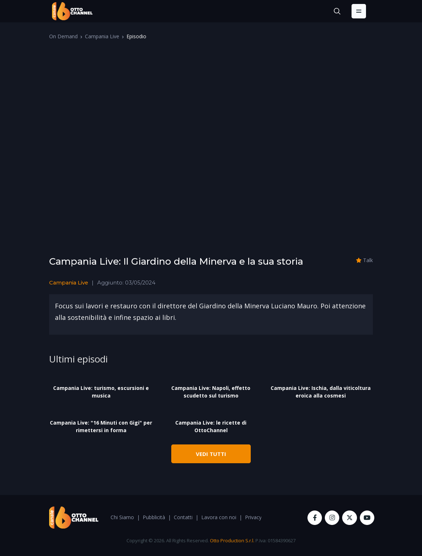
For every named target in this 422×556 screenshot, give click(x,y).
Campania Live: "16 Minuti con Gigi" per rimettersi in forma (101, 426)
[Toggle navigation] (359, 11)
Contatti (183, 517)
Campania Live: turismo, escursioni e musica (101, 392)
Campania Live (102, 36)
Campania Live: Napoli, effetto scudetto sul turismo (210, 392)
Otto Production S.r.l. (232, 540)
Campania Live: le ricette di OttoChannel (210, 426)
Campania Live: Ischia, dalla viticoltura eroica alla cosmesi (321, 392)
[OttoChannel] (72, 11)
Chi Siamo (122, 517)
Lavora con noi (218, 517)
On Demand (63, 36)
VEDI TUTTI (211, 453)
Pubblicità (154, 517)
